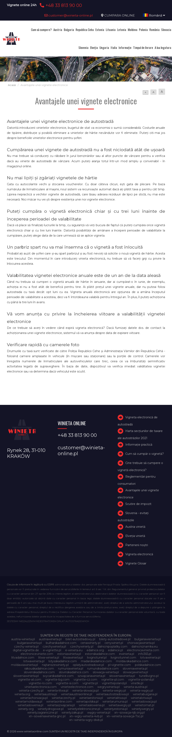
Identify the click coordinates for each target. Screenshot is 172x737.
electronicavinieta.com (143, 650)
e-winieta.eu (74, 650)
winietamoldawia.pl (28, 701)
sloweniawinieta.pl (26, 676)
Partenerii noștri (136, 545)
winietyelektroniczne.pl (84, 709)
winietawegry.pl (120, 705)
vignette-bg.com (57, 679)
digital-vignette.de (26, 650)
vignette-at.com (29, 679)
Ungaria (104, 47)
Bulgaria (69, 29)
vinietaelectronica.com (40, 687)
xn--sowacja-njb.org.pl (129, 712)
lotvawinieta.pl (150, 657)
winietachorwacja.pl (34, 698)
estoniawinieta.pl (69, 654)
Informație (125, 47)
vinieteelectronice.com (77, 687)
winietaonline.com (59, 701)
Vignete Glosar (135, 563)
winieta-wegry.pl (114, 690)
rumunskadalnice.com (103, 668)
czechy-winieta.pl (26, 646)
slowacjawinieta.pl (135, 672)
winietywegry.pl (143, 709)
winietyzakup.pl (72, 712)
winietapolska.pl (87, 701)
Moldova (132, 29)
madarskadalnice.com (96, 661)
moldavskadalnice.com (132, 661)
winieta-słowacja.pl (85, 690)
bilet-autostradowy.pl (80, 639)
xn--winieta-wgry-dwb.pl (86, 720)
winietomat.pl (144, 705)
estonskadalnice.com (100, 654)
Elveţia (94, 47)
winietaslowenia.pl (30, 705)
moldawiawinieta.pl (24, 665)
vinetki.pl (137, 683)
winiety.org (26, 709)
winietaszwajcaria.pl (61, 705)
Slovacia (166, 29)
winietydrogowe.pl (51, 709)
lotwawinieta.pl (33, 661)
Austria (57, 29)
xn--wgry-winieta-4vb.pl (86, 716)
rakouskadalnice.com (39, 668)
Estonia (99, 29)
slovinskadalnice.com (74, 672)
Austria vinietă (135, 527)
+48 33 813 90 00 (60, 5)
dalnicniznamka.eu (144, 646)
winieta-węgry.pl (141, 690)
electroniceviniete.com (37, 654)
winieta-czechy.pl (31, 690)
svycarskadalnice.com (58, 676)
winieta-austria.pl (135, 687)
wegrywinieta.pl (108, 687)
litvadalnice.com (22, 657)
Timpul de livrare (143, 47)
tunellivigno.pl (149, 676)
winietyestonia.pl (116, 709)
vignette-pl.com (112, 679)
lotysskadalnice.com (63, 661)
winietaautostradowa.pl (112, 694)
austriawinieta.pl (50, 639)
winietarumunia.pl (115, 701)
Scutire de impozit (138, 504)
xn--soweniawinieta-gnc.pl (47, 716)
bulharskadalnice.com (61, 643)
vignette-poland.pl (141, 679)
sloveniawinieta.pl (135, 668)
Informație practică (138, 444)
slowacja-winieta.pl (106, 672)
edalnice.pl (115, 650)
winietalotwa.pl (141, 698)
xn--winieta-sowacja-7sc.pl (125, 716)
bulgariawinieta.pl (29, 643)
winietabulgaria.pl (145, 694)
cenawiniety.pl (90, 643)
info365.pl (144, 654)
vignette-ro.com (40, 683)
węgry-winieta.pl (98, 712)
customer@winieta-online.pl (68, 15)
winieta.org (22, 694)
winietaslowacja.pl (144, 701)
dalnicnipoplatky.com (112, 646)
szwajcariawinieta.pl (91, 676)
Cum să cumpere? (41, 29)
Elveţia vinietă (135, 536)
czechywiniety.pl (81, 646)
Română (154, 15)
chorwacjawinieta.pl (141, 643)
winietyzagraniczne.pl (42, 712)
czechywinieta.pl (54, 646)
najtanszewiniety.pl (55, 665)
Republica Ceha (85, 29)
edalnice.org (95, 650)
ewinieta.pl (126, 654)
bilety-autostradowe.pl (114, 639)
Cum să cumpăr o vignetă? (144, 454)
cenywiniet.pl (114, 643)
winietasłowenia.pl (92, 705)
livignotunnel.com (123, 657)
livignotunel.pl (97, 657)
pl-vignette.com (119, 665)
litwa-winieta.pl (48, 657)
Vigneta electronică (139, 554)
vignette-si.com (67, 683)
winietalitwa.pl (117, 698)
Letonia (121, 29)
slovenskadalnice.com (39, 672)
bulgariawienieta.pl (148, 639)
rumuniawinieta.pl (70, 668)
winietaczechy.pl (63, 698)
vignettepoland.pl (114, 683)
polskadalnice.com (148, 665)
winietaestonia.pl (91, 698)
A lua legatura (163, 47)
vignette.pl (90, 683)
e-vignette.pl (52, 650)
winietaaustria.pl (45, 694)
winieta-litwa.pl (57, 690)
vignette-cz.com (85, 679)
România (154, 29)
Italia (114, 47)
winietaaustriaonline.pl (76, 694)
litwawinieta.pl (73, 657)
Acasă (12, 85)
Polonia (143, 29)
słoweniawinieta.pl (122, 676)
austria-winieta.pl (23, 639)
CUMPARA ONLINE (119, 15)
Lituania (111, 29)
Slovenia (83, 47)
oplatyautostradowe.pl (88, 665)
